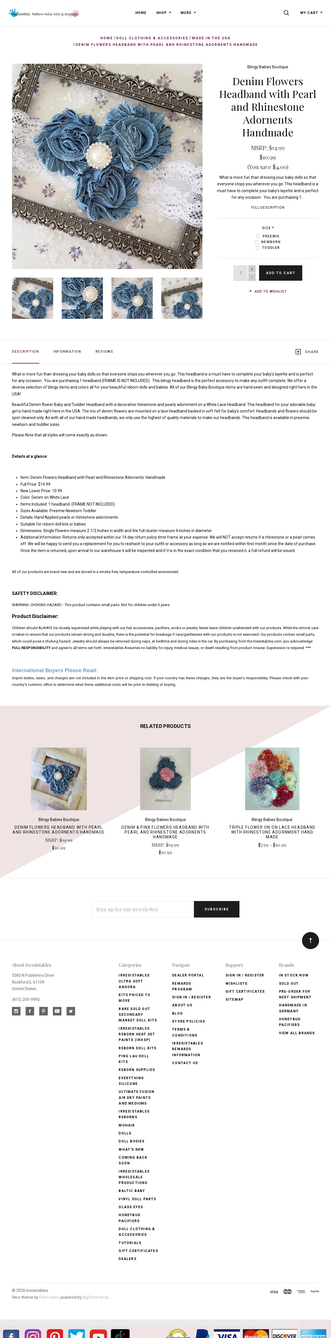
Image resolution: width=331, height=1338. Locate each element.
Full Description (268, 208)
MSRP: (260, 147)
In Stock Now (294, 975)
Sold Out (289, 983)
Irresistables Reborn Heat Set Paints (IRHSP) (137, 1034)
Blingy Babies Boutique (267, 67)
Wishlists (237, 983)
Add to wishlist (267, 292)
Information (67, 352)
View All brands (297, 1033)
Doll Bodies (131, 1141)
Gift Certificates (138, 1251)
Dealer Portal (188, 975)
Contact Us (185, 1063)
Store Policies (188, 1021)
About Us (182, 1005)
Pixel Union (49, 1297)
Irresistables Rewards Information (187, 1049)
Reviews (104, 352)
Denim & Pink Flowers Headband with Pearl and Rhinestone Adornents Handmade (165, 832)
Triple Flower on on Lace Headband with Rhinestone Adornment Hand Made (272, 832)
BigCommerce (95, 1297)
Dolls (125, 1133)
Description (25, 352)
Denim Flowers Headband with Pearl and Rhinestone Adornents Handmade (59, 829)
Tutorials (130, 1243)
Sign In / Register (191, 997)
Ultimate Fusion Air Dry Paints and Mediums (136, 1097)
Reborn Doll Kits (137, 1048)
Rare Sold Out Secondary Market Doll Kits (138, 1014)
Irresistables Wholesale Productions (134, 1177)
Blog (177, 1013)
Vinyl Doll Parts (137, 1199)
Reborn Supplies (137, 1070)
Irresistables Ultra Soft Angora (134, 981)
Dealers (127, 1259)
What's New (131, 1149)
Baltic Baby (132, 1191)
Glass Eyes (131, 1207)
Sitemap (234, 999)
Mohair (127, 1125)
